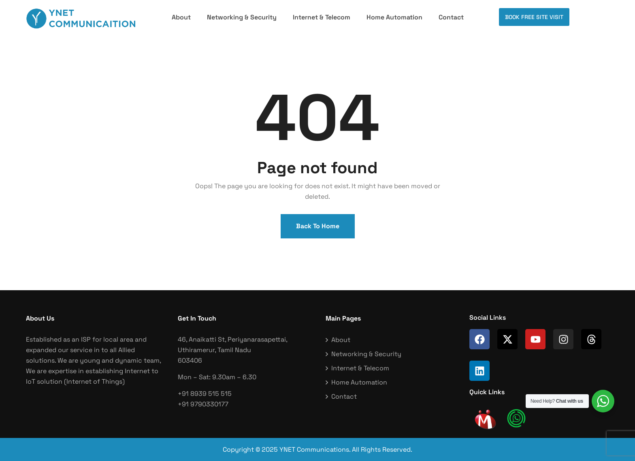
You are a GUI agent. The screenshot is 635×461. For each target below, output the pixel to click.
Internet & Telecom (321, 17)
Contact (451, 17)
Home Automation (394, 17)
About (181, 17)
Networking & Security (242, 17)
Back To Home (317, 226)
